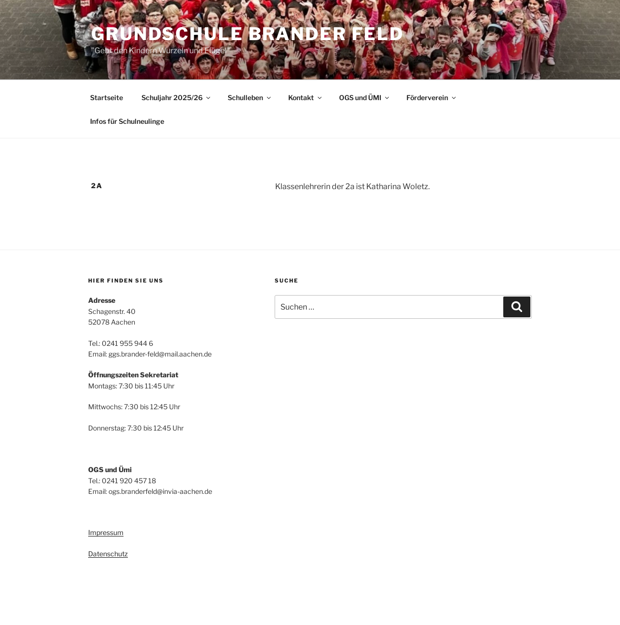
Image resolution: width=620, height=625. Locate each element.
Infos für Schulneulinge (127, 121)
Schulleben (250, 97)
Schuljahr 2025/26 (176, 97)
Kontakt (305, 97)
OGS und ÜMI (364, 97)
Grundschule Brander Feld (247, 34)
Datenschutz (108, 554)
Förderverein (431, 97)
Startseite (106, 97)
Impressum (106, 532)
